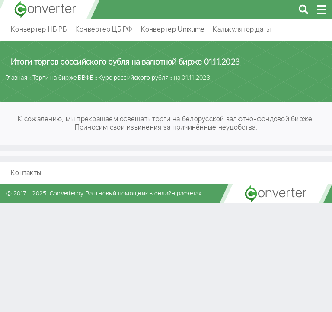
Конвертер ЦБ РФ (103, 30)
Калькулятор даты (242, 30)
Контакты (26, 173)
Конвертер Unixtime (172, 30)
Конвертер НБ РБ (39, 30)
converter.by (45, 9)
